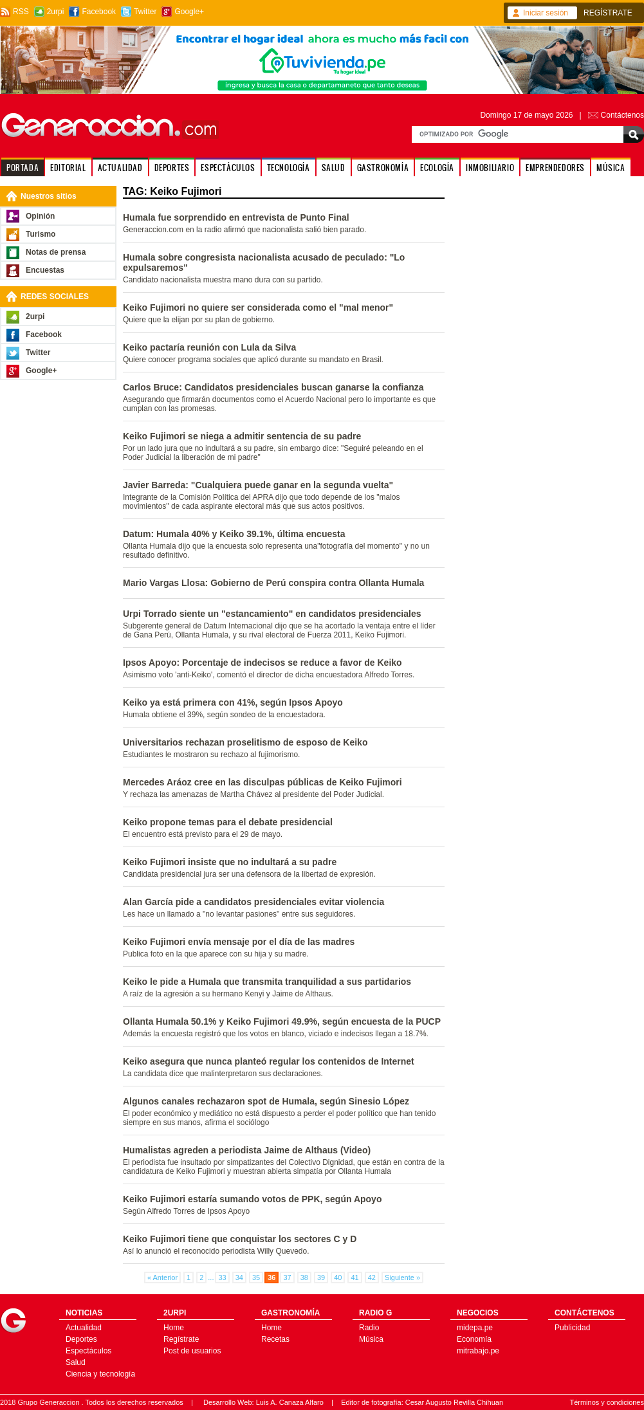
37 (287, 1277)
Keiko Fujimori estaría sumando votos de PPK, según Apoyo (252, 1199)
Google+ (189, 11)
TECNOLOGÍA (288, 167)
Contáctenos (622, 115)
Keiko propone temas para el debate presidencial (228, 822)
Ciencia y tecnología (100, 1373)
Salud (76, 1362)
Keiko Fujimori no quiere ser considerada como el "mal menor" (258, 307)
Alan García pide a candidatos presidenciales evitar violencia (253, 902)
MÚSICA (610, 167)
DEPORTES (172, 167)
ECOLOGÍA (437, 167)
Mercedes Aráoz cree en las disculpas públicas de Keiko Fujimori (262, 782)
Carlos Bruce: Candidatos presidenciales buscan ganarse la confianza (273, 387)
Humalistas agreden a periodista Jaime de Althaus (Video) (247, 1150)
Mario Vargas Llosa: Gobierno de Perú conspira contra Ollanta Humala (273, 583)
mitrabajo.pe (478, 1350)
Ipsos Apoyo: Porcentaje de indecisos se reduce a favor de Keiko (262, 662)
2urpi (55, 11)
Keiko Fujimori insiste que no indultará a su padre (229, 862)
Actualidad (84, 1327)
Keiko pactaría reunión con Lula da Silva (209, 347)
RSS (21, 11)
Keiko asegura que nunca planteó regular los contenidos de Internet (268, 1061)
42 (372, 1277)
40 (338, 1277)
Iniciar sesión (545, 12)
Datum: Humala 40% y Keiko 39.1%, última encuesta (234, 534)
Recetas (275, 1339)
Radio (369, 1327)
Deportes (81, 1339)
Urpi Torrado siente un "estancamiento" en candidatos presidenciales (272, 614)
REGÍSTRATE (608, 12)
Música (371, 1339)
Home (173, 1327)
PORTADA (22, 167)
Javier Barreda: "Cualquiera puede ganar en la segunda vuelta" (258, 485)
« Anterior (162, 1277)
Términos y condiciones (606, 1402)
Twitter (145, 11)
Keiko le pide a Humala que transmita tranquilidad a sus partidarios (267, 981)
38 (304, 1277)
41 (354, 1277)
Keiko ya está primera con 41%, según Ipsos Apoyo (233, 702)
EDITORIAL (68, 167)
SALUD (333, 167)
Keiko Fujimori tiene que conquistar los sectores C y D (239, 1239)
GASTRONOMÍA (383, 167)
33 (222, 1277)
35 (256, 1277)
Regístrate (181, 1339)
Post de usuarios (192, 1350)
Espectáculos (88, 1350)
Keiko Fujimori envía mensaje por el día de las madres (238, 942)
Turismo (40, 234)
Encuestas (45, 270)
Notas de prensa (56, 252)
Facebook (99, 11)
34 (239, 1277)
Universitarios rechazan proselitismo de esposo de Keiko (245, 742)
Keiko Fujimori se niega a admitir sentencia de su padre (242, 436)
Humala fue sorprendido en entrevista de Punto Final (236, 217)
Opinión (40, 216)
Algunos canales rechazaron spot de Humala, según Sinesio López (266, 1101)
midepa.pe (475, 1327)
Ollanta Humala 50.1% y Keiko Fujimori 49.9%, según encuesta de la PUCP (282, 1021)
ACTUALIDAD (120, 167)
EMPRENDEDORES (555, 167)
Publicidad (572, 1327)
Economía (474, 1339)
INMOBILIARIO (490, 167)
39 (321, 1277)
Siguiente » (402, 1277)
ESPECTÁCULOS (228, 167)
